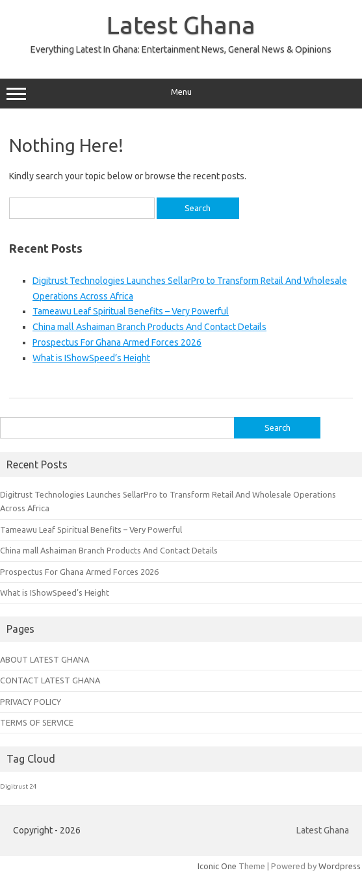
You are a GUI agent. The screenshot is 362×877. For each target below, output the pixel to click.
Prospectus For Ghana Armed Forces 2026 (116, 342)
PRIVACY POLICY (30, 701)
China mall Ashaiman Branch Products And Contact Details (149, 327)
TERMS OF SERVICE (36, 722)
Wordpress (339, 866)
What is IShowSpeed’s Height (91, 358)
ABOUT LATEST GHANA (44, 659)
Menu (181, 93)
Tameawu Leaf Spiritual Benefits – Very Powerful (130, 311)
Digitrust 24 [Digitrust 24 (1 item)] (18, 786)
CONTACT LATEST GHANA (50, 680)
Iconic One (217, 866)
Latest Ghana (181, 24)
